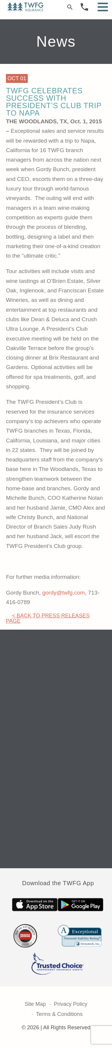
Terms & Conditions (59, 1014)
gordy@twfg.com (63, 593)
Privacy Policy (71, 1004)
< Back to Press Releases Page (48, 618)
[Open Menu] (102, 7)
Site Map (35, 1004)
